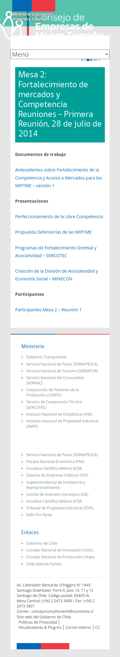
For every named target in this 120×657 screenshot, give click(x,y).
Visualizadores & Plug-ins (40, 627)
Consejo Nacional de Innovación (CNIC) (59, 550)
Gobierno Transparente (46, 357)
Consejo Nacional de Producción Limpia (60, 557)
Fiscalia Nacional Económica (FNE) (55, 461)
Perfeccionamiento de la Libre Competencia (59, 216)
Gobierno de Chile (42, 543)
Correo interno (78, 627)
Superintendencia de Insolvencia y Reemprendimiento (55, 485)
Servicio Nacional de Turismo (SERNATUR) (62, 371)
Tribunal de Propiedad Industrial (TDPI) (59, 508)
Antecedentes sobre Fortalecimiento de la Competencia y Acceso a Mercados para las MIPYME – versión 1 (58, 177)
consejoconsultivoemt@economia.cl (62, 611)
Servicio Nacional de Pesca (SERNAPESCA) (62, 364)
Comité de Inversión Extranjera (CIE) (57, 494)
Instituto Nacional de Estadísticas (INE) (59, 414)
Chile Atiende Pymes (44, 564)
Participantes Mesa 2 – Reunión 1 (48, 310)
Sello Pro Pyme (39, 514)
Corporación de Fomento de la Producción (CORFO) (52, 392)
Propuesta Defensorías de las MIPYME (53, 232)
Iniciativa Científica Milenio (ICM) (54, 468)
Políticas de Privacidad (38, 622)
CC (97, 627)
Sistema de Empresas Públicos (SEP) (57, 475)
